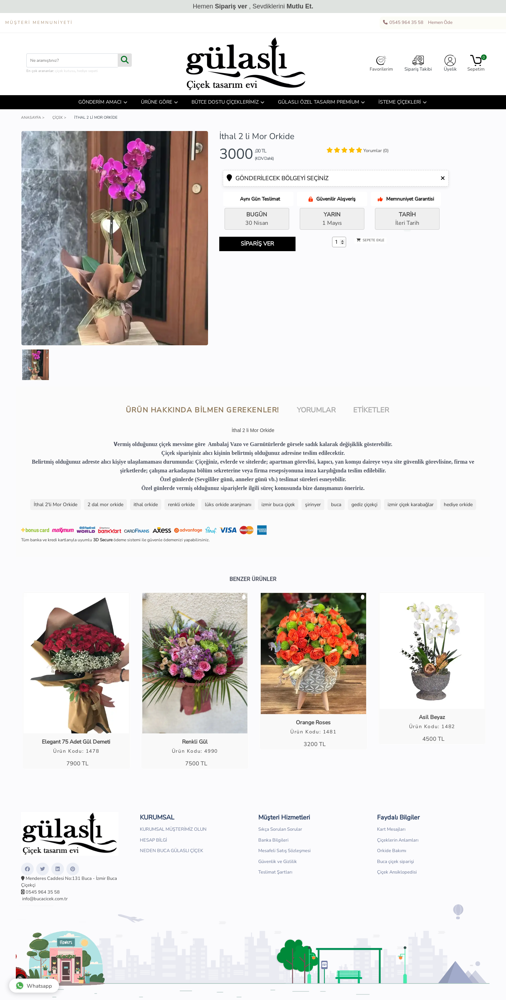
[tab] (357, 151)
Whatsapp (35, 984)
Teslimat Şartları (275, 873)
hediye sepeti (87, 70)
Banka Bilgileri (273, 840)
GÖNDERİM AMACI (100, 102)
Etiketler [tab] (371, 410)
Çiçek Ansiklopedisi (397, 873)
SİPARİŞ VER (260, 244)
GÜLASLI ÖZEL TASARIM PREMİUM (318, 102)
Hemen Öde (439, 22)
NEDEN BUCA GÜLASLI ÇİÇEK (171, 851)
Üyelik (450, 63)
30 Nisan (256, 219)
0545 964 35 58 (402, 22)
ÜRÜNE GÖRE (156, 102)
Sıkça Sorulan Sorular (280, 830)
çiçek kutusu (65, 70)
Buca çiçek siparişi (395, 862)
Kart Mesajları (391, 830)
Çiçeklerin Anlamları (398, 840)
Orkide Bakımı (391, 851)
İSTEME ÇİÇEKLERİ (399, 102)
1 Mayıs (332, 219)
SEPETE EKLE (370, 240)
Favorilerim (381, 63)
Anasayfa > (33, 117)
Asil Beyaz (432, 717)
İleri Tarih (407, 219)
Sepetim (476, 63)
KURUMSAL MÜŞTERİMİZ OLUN (173, 830)
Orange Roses (313, 723)
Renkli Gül (194, 742)
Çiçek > (60, 117)
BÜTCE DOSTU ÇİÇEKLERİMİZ (225, 102)
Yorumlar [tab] (316, 410)
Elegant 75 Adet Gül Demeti (76, 742)
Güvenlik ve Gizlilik (277, 862)
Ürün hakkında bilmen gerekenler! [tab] (202, 410)
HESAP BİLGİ (153, 840)
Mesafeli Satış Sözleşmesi (284, 851)
